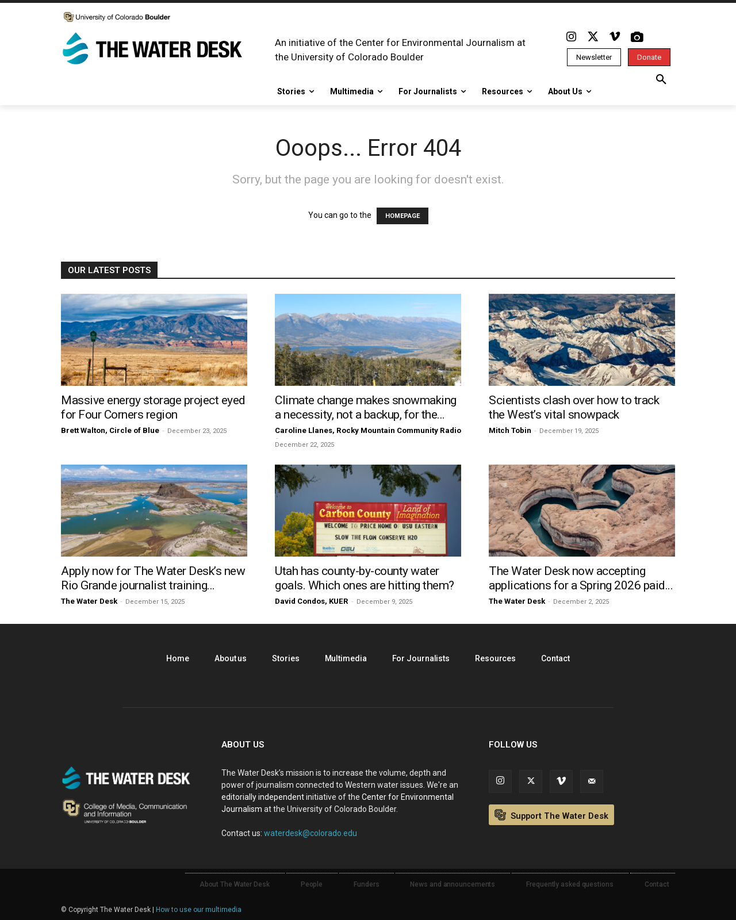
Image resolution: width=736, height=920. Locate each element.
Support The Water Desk (551, 815)
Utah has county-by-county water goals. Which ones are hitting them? (364, 578)
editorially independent (262, 797)
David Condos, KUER (311, 601)
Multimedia (346, 658)
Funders (366, 884)
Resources (495, 658)
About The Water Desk (235, 884)
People (312, 884)
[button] (661, 80)
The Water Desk (89, 601)
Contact (555, 658)
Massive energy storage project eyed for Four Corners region (153, 407)
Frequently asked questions (569, 884)
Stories (285, 658)
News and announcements (452, 884)
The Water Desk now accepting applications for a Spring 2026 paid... (581, 578)
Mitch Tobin (510, 430)
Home (177, 658)
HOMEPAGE (402, 216)
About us (230, 658)
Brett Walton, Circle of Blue (110, 430)
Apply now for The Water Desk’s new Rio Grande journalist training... (153, 578)
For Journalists (421, 658)
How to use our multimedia (198, 910)
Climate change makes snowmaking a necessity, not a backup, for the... (366, 407)
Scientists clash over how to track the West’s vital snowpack (574, 407)
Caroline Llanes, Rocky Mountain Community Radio (368, 430)
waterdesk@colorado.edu (310, 833)
